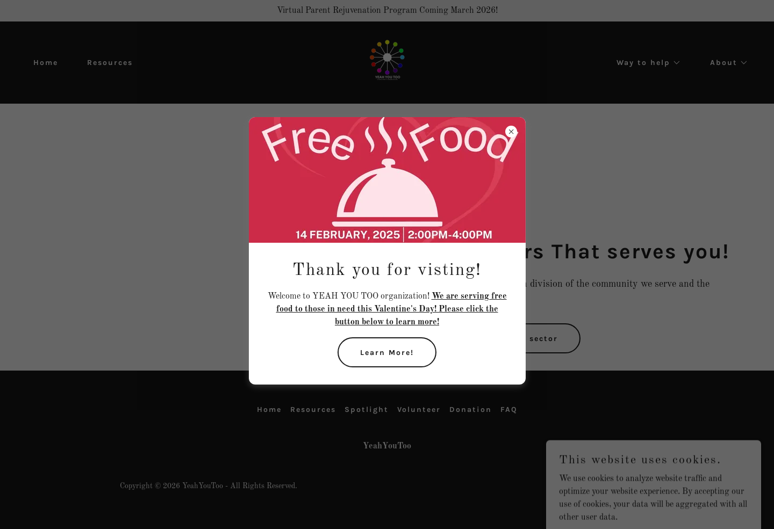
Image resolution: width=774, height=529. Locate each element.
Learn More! (387, 352)
